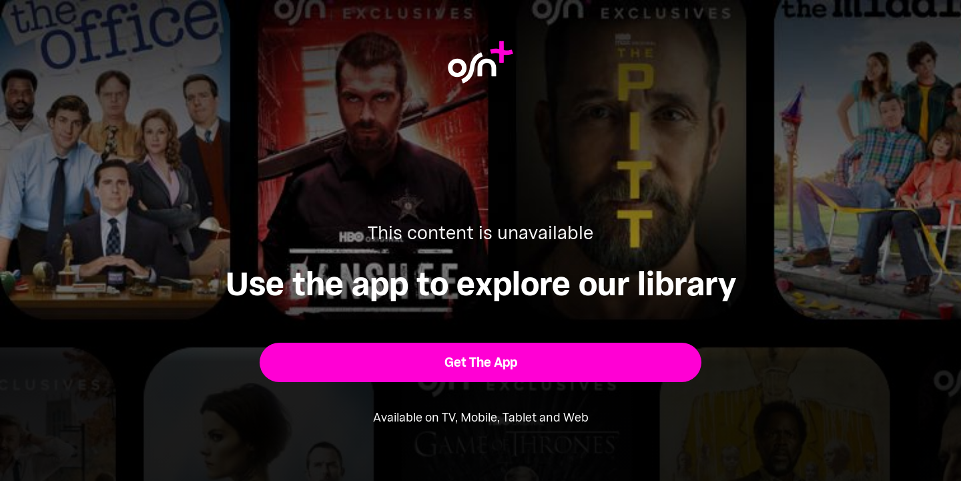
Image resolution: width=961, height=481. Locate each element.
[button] (481, 362)
